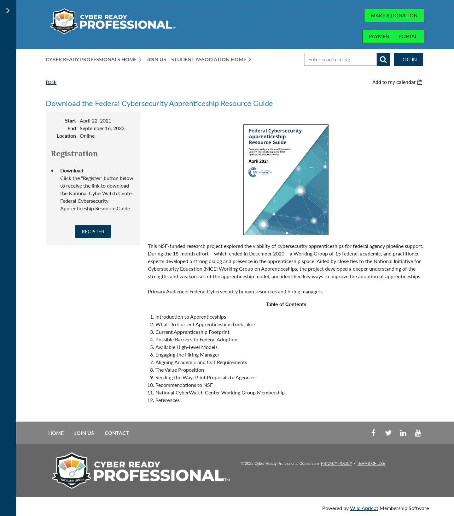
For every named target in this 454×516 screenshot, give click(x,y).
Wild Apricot (364, 508)
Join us (84, 433)
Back (51, 82)
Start (70, 120)
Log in (408, 59)
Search (383, 59)
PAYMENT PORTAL (393, 36)
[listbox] (398, 82)
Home (56, 433)
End (71, 128)
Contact (117, 433)
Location (66, 136)
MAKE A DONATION (394, 15)
